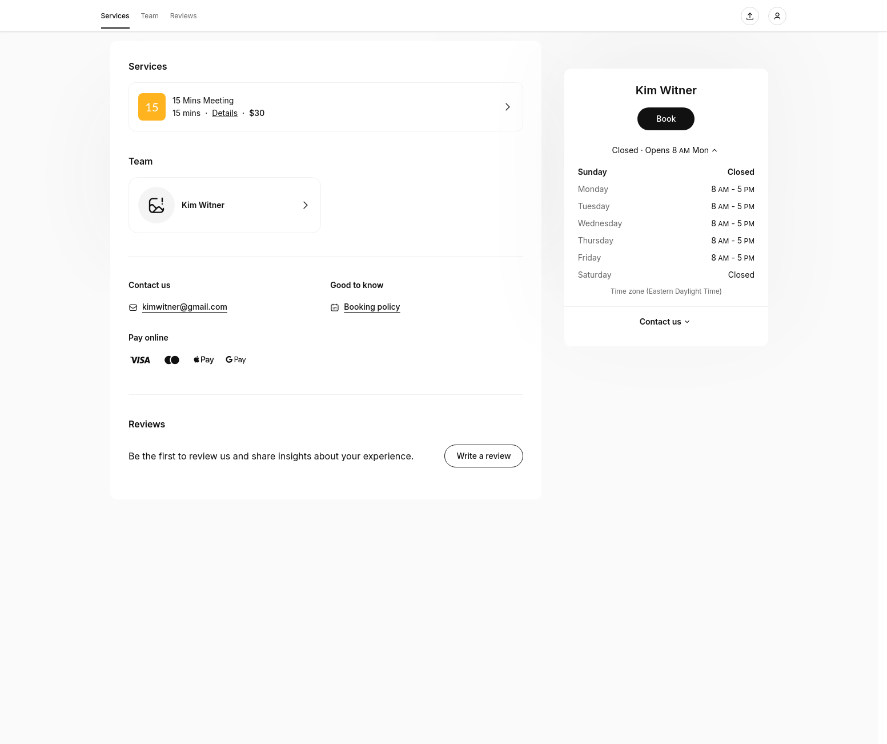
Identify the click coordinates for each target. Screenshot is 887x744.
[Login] (777, 16)
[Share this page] (750, 16)
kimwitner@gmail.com (184, 306)
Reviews (183, 15)
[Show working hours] (666, 150)
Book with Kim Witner (224, 205)
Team (150, 15)
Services (115, 17)
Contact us (666, 321)
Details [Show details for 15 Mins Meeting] (225, 113)
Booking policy (372, 306)
